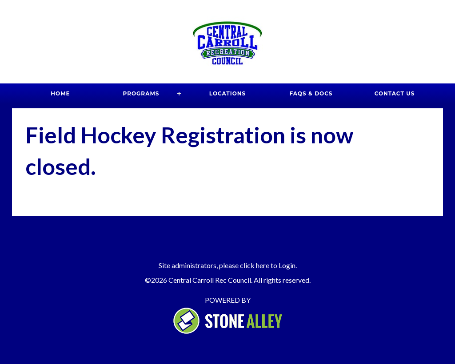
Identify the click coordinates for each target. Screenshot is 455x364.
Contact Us (395, 93)
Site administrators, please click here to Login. (228, 265)
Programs (141, 93)
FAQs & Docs (310, 93)
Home (60, 93)
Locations (227, 93)
